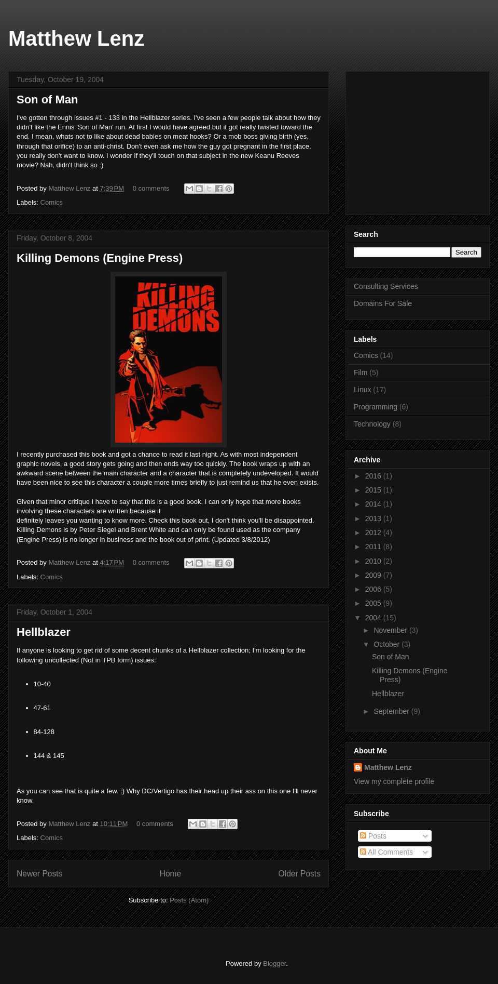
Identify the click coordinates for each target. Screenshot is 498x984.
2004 (374, 618)
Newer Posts (39, 873)
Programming (375, 407)
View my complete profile (394, 781)
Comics (51, 202)
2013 (374, 518)
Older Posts (300, 873)
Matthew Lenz (76, 38)
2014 (374, 504)
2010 (374, 561)
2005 (374, 603)
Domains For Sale (383, 303)
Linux (362, 389)
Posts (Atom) (189, 900)
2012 (374, 532)
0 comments (151, 188)
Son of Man (47, 99)
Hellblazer (44, 632)
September (392, 711)
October (388, 644)
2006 (374, 589)
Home (171, 873)
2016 (374, 476)
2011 (374, 546)
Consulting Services (386, 286)
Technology (372, 424)
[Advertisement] (418, 140)
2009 (374, 575)
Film (360, 372)
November (391, 630)
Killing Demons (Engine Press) (100, 257)
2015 (374, 490)
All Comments (386, 852)
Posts (373, 836)
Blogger (274, 963)
